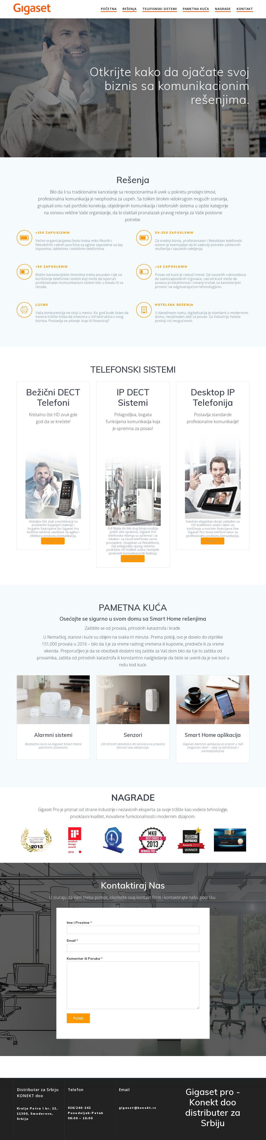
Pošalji (78, 1031)
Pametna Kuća (196, 9)
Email (72, 953)
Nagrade (223, 9)
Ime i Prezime (79, 935)
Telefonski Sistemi (159, 9)
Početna (109, 9)
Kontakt (245, 9)
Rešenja (130, 9)
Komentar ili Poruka (84, 971)
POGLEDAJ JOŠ (64, 543)
